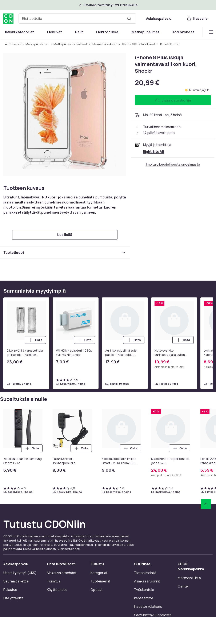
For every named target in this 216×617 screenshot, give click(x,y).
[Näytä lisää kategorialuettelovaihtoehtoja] (211, 32)
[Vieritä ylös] (206, 504)
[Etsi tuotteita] (129, 18)
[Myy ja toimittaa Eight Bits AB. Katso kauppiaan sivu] (153, 151)
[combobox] (77, 18)
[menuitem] (19, 32)
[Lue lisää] (64, 235)
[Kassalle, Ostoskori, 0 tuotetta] (197, 18)
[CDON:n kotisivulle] (8, 18)
